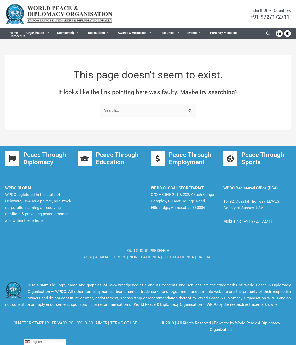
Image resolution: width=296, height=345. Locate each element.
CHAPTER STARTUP (32, 323)
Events (178, 33)
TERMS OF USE (123, 323)
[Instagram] (287, 33)
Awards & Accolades (123, 33)
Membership (62, 33)
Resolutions (90, 33)
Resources (155, 33)
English (33, 342)
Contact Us (232, 33)
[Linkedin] (279, 33)
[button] (42, 33)
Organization (34, 33)
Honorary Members (205, 33)
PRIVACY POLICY (67, 323)
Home (12, 33)
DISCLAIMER (96, 323)
